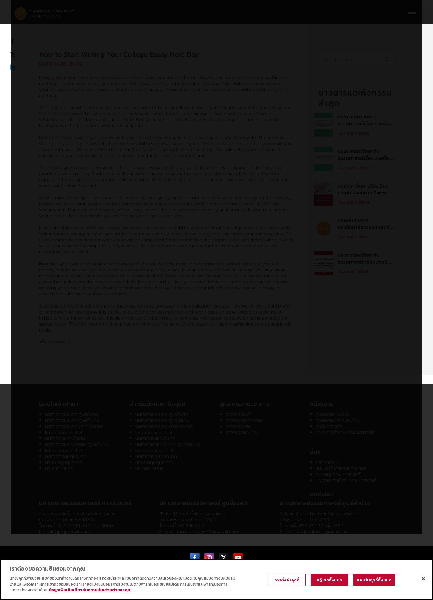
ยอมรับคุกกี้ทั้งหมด (374, 580)
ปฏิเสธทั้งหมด (329, 580)
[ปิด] (423, 578)
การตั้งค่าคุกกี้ (286, 580)
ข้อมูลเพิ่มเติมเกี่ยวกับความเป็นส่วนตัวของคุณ (90, 590)
